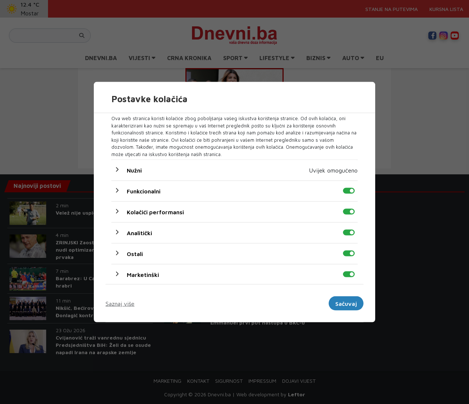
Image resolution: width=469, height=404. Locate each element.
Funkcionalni (143, 191)
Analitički (139, 233)
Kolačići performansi (155, 212)
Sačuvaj (346, 303)
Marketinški (143, 274)
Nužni (134, 170)
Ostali (135, 254)
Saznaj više (120, 303)
